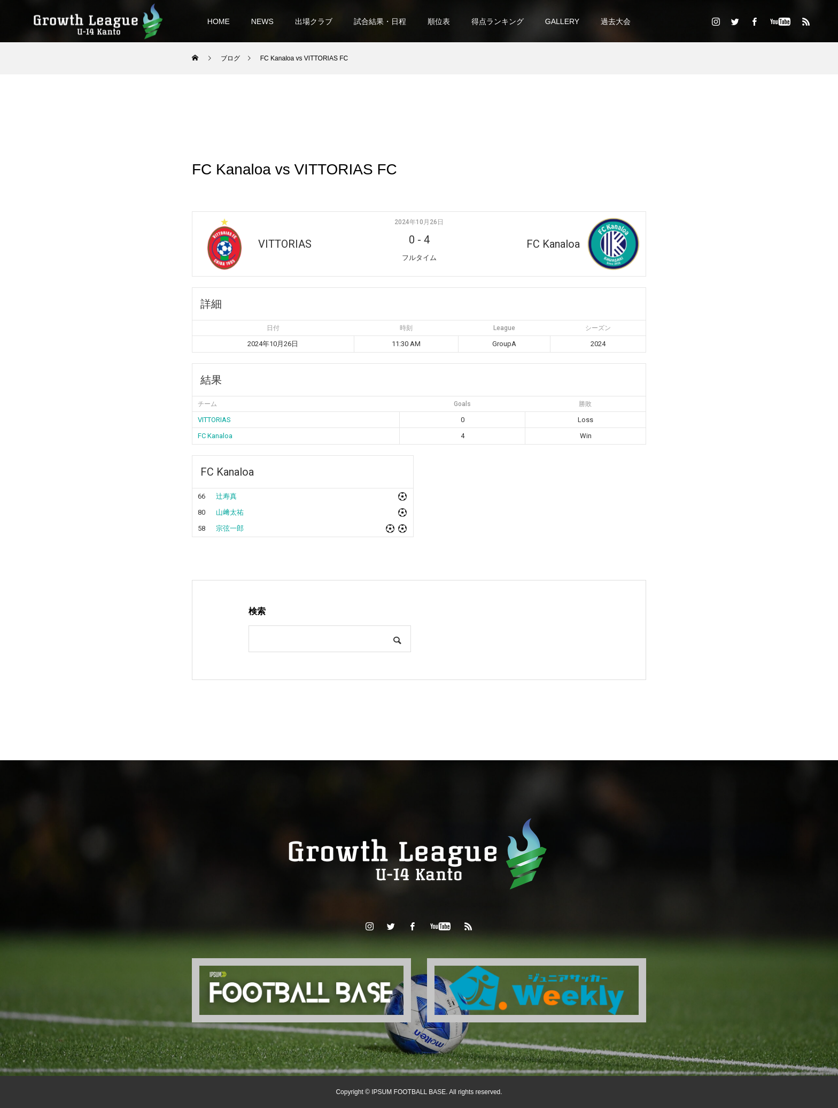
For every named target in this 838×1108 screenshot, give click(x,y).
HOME (218, 21)
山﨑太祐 (230, 512)
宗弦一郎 (230, 528)
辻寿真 (226, 496)
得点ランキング (497, 21)
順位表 (439, 21)
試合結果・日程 (380, 21)
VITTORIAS (214, 420)
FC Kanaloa (215, 436)
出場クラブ (313, 21)
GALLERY (562, 21)
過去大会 (616, 21)
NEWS (262, 21)
